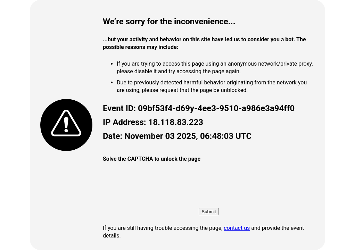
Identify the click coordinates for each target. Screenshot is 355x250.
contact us (237, 228)
